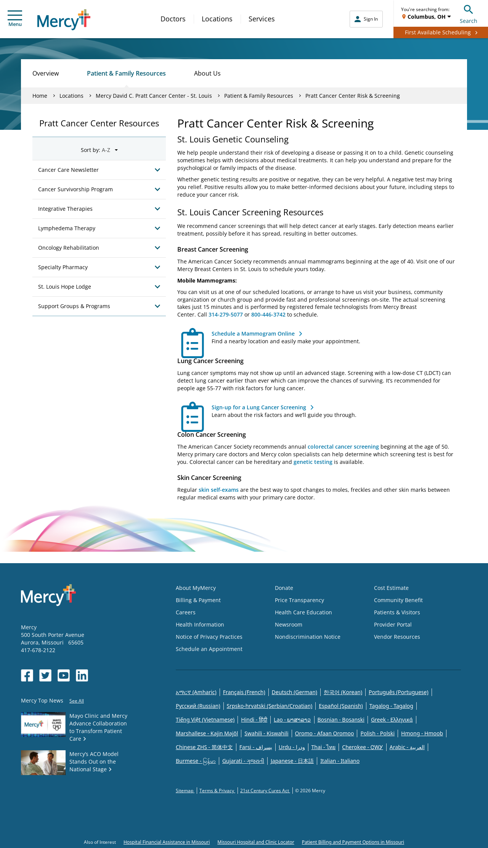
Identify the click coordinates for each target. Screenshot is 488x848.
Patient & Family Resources (126, 73)
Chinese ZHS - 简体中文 (204, 747)
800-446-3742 (268, 314)
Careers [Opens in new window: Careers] (186, 612)
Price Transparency (299, 600)
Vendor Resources (397, 636)
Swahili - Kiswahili (266, 733)
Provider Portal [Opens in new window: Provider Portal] (393, 624)
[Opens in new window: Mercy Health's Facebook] (27, 675)
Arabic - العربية (407, 747)
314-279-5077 (226, 314)
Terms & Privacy (217, 790)
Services (262, 18)
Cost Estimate (391, 587)
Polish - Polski (377, 733)
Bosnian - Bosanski (341, 719)
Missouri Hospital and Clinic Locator (255, 842)
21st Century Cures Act (265, 790)
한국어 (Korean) (343, 692)
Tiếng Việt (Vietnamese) (205, 719)
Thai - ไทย (323, 747)
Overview (45, 73)
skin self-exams (219, 489)
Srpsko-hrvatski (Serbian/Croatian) (270, 705)
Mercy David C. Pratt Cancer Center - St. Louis (154, 95)
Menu (15, 18)
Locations (217, 18)
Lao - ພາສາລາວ (292, 719)
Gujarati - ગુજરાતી (243, 760)
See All (76, 701)
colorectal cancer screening (343, 446)
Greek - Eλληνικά (392, 719)
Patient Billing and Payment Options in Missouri (353, 842)
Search (468, 13)
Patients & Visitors (397, 612)
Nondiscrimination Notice (307, 636)
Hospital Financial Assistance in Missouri (167, 842)
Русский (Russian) (198, 705)
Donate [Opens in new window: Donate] (284, 587)
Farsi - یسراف (255, 747)
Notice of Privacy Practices (209, 636)
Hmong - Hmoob (422, 733)
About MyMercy (196, 587)
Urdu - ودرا (292, 747)
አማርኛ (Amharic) (196, 692)
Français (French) (244, 692)
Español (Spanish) (341, 705)
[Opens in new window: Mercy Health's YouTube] (64, 675)
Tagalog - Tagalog (391, 705)
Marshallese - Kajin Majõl (207, 733)
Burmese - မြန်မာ (196, 760)
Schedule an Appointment (209, 649)
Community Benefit (398, 600)
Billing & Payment (198, 600)
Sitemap (185, 790)
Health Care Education (303, 612)
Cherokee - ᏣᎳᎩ (362, 747)
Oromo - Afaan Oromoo (324, 733)
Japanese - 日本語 (292, 760)
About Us (207, 73)
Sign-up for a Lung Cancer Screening (259, 407)
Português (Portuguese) (399, 692)
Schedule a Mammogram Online (253, 333)
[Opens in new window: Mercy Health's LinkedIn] (82, 675)
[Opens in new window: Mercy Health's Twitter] (45, 675)
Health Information (200, 624)
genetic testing (313, 461)
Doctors (173, 18)
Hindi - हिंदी (254, 719)
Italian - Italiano (340, 760)
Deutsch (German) (294, 692)
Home (39, 95)
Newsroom (288, 624)
